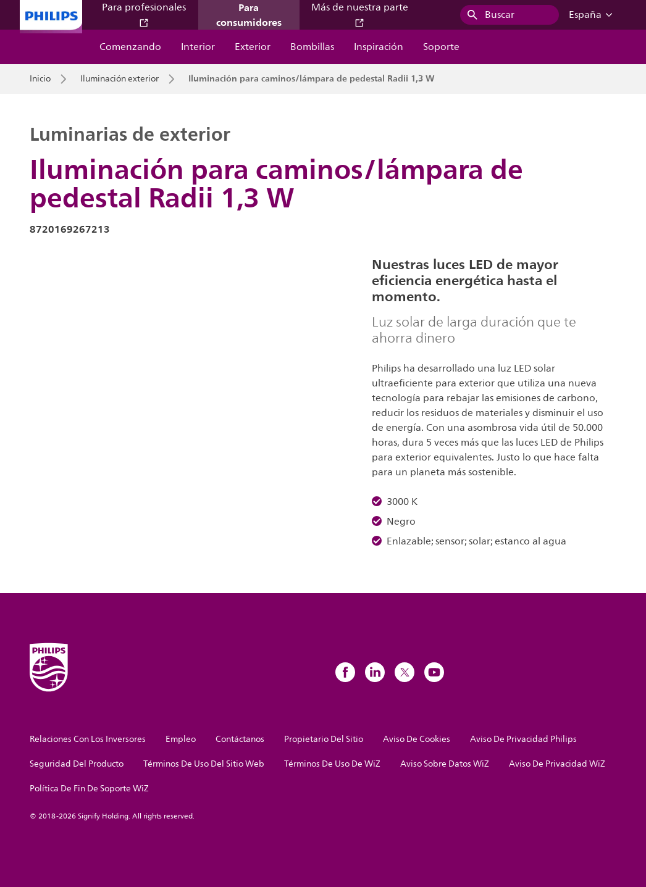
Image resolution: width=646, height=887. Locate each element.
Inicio (40, 79)
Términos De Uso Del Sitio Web (203, 764)
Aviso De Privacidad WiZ (557, 764)
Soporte (441, 47)
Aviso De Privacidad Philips (523, 739)
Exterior (253, 47)
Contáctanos (240, 739)
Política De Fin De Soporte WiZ (89, 788)
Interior (198, 47)
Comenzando (130, 47)
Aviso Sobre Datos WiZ (444, 764)
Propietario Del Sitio (323, 739)
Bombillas (312, 47)
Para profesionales (144, 14)
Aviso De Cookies (416, 739)
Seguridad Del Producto (77, 764)
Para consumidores (249, 15)
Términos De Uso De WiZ (332, 764)
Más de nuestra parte (359, 14)
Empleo (181, 739)
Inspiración (378, 47)
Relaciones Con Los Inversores (88, 739)
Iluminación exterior (119, 79)
